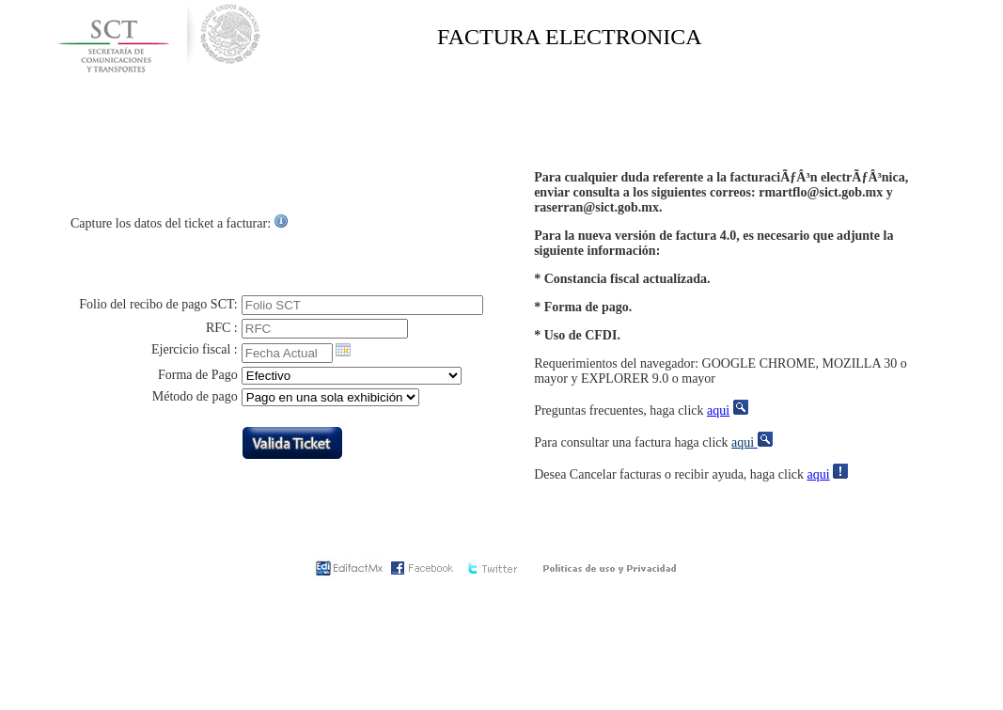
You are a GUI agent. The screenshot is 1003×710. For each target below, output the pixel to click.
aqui (718, 410)
